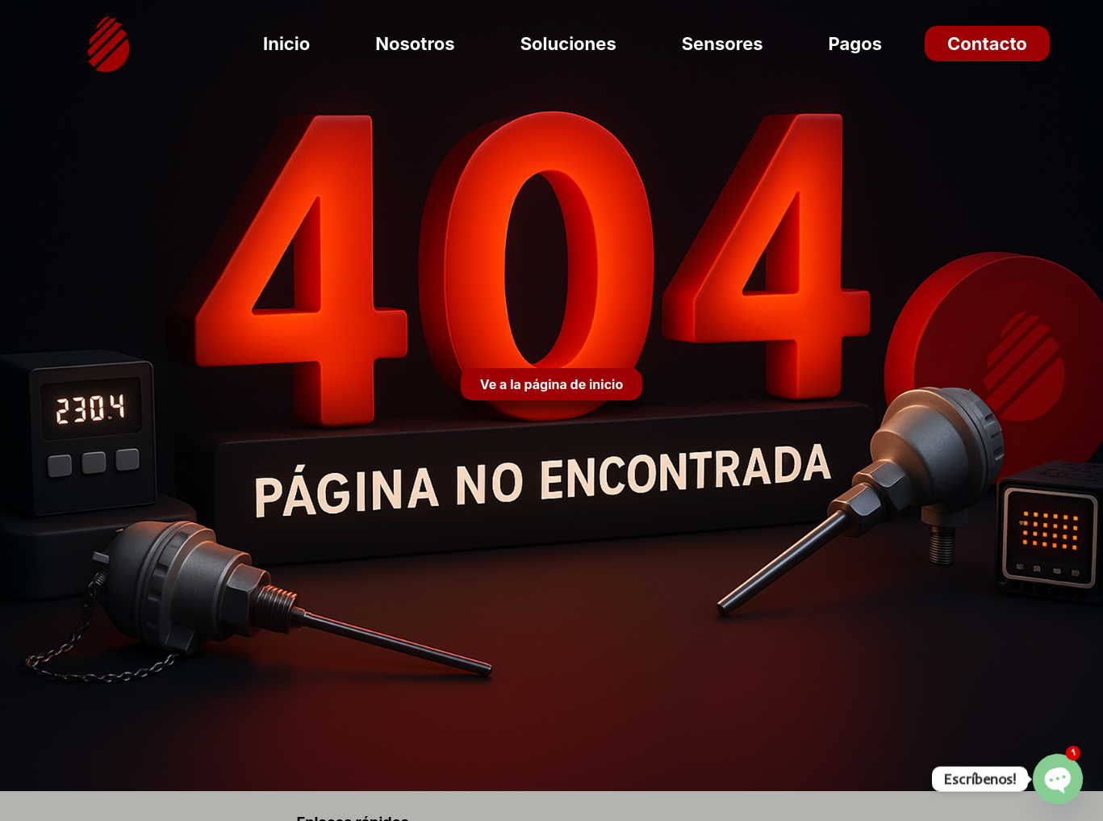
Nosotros (414, 43)
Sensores (722, 43)
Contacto (987, 43)
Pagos (855, 43)
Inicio (286, 43)
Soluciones (568, 43)
